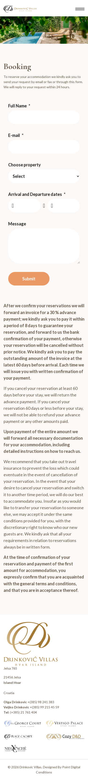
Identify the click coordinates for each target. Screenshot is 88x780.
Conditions (44, 772)
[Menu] (79, 9)
